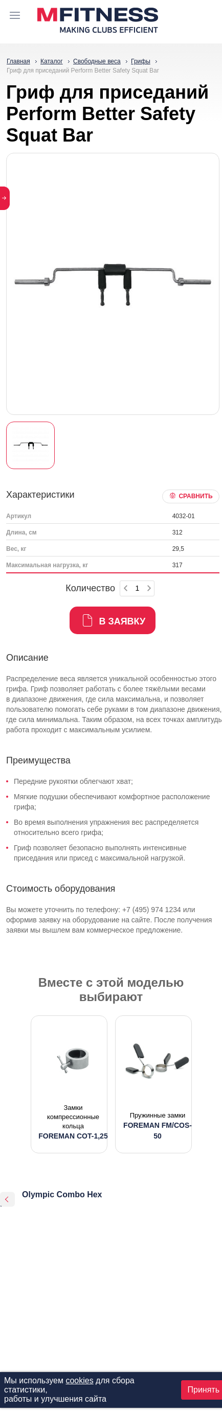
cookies (79, 1380)
